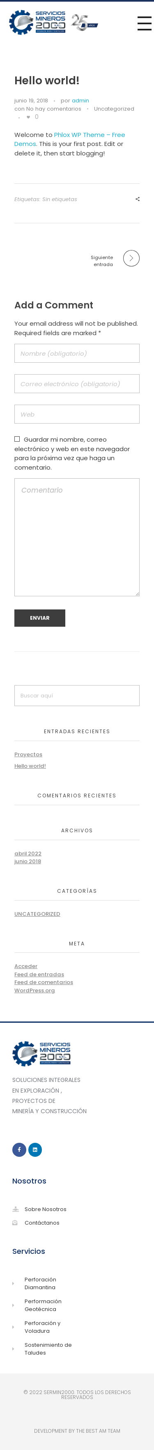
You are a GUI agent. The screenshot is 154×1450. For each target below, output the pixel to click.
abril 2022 (27, 853)
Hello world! (30, 766)
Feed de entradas (39, 974)
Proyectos (28, 754)
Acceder (25, 966)
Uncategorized (114, 109)
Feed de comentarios (43, 982)
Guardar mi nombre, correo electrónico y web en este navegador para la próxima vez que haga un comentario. (72, 453)
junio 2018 (27, 861)
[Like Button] (28, 117)
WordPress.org (34, 990)
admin (80, 100)
